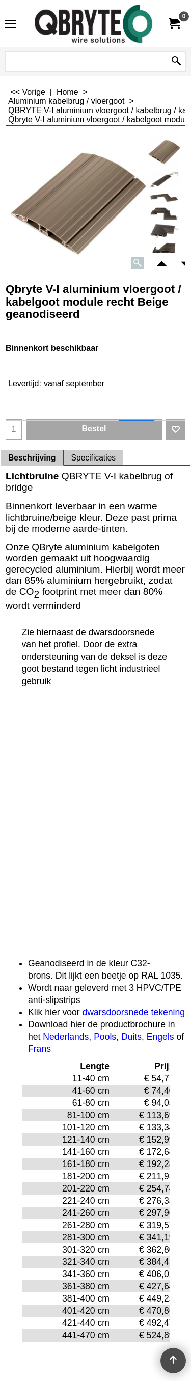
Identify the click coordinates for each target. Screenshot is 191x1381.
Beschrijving (32, 457)
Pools (105, 1037)
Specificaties (93, 457)
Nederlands (66, 1037)
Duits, (132, 1037)
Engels (160, 1037)
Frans (39, 1049)
